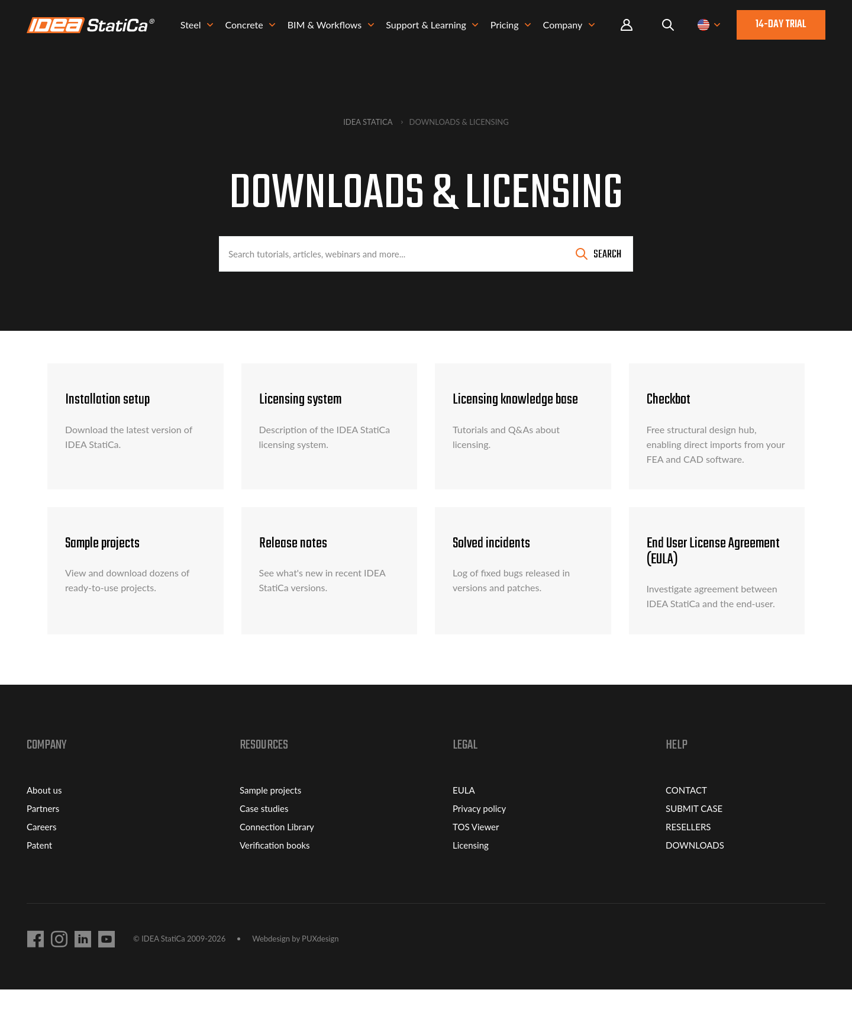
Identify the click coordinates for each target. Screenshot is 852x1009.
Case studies (264, 828)
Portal (626, 26)
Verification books (275, 864)
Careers (41, 846)
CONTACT (686, 809)
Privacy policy (479, 828)
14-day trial (781, 25)
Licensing (471, 864)
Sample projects (270, 809)
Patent (39, 864)
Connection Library (277, 846)
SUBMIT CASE (694, 828)
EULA (464, 809)
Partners (43, 828)
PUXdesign (320, 958)
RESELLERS (688, 846)
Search (607, 254)
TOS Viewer (476, 846)
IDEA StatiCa (367, 122)
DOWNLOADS (695, 864)
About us (44, 809)
